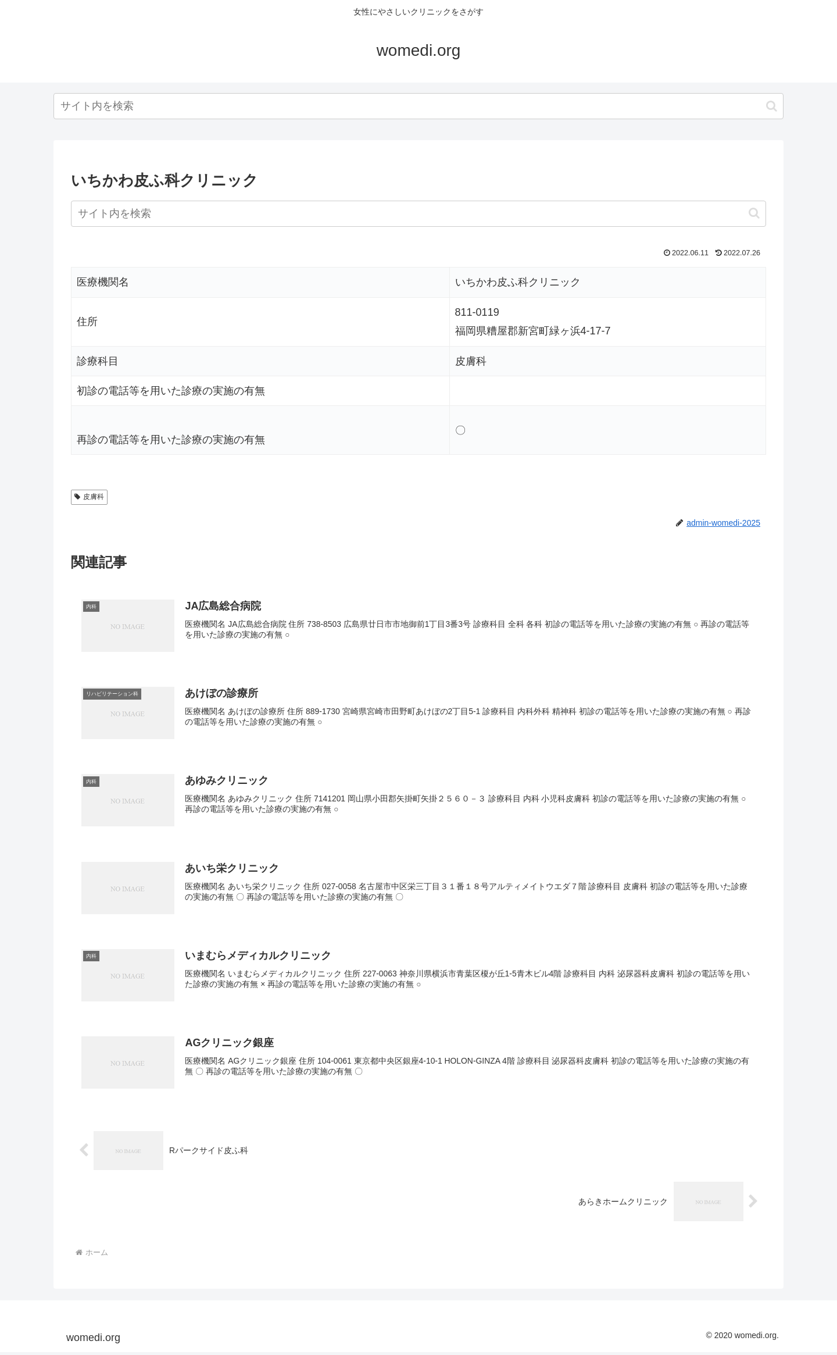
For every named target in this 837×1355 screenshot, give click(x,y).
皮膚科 (89, 497)
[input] (418, 106)
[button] (771, 106)
